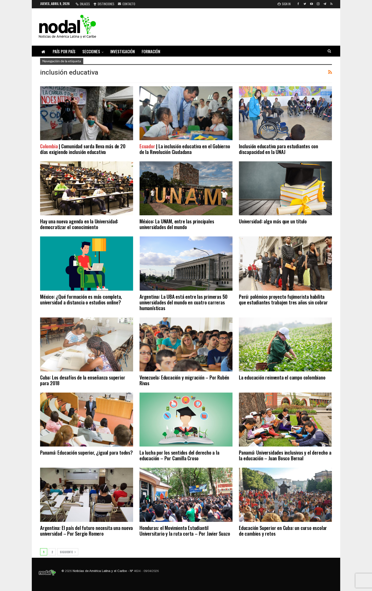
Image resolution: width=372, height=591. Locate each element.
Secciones (91, 51)
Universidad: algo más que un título (273, 221)
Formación (151, 51)
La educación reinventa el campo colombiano (282, 377)
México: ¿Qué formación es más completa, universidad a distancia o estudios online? (81, 299)
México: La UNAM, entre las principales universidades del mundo (177, 224)
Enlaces (83, 3)
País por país (64, 51)
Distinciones (103, 3)
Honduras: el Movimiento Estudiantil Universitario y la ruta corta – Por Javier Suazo (185, 530)
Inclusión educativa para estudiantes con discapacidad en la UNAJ (278, 148)
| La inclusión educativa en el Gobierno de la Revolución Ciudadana (185, 148)
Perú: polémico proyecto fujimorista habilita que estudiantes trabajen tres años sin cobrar (283, 299)
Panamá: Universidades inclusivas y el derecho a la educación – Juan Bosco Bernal (285, 455)
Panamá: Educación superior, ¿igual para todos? (86, 452)
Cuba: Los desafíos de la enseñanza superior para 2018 (82, 380)
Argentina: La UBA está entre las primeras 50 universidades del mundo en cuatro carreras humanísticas (184, 302)
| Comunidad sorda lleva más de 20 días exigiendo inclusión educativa (83, 148)
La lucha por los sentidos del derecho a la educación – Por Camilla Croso (179, 455)
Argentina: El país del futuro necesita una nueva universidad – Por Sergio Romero (86, 530)
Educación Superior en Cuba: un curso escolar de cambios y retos (283, 530)
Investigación (122, 51)
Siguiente (68, 552)
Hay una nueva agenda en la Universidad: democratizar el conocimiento (79, 224)
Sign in (284, 3)
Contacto (126, 3)
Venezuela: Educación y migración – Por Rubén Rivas (184, 380)
